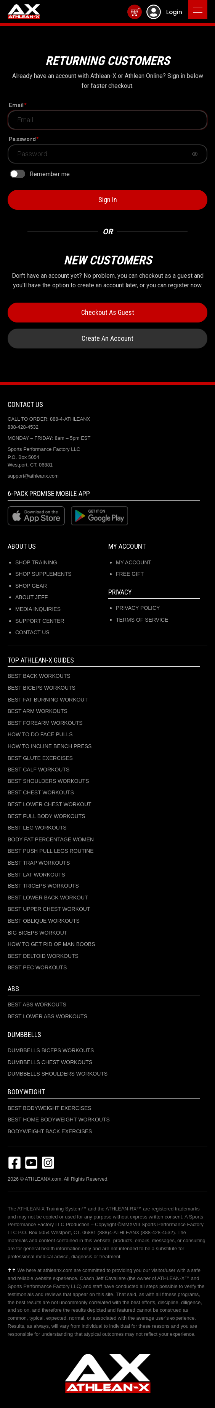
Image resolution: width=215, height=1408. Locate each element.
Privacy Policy (138, 608)
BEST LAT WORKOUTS (36, 875)
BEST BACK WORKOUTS (39, 676)
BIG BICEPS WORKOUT (37, 933)
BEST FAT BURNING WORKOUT (48, 700)
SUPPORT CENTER (39, 621)
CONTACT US (32, 632)
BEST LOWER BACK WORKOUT (48, 897)
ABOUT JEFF (31, 597)
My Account (133, 562)
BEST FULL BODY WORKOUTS (46, 816)
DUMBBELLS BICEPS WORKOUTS (51, 1050)
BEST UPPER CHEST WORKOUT (49, 909)
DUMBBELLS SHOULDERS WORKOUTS (58, 1074)
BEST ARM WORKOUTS (37, 711)
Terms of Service (142, 620)
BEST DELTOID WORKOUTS (43, 956)
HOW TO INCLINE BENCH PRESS (49, 746)
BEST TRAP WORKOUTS (39, 863)
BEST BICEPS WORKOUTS (41, 688)
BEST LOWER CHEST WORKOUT (49, 804)
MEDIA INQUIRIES (38, 609)
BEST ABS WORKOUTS (37, 1004)
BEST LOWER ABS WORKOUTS (47, 1016)
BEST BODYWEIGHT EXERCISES (49, 1108)
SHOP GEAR (31, 586)
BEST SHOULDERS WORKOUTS (48, 781)
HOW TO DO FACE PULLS (40, 734)
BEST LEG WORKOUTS (37, 828)
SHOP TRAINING (36, 562)
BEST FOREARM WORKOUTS (45, 723)
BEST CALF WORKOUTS (38, 769)
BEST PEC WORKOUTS (37, 967)
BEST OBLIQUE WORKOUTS (44, 921)
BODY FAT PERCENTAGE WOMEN (51, 839)
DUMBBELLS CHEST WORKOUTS (50, 1062)
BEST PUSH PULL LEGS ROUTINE (51, 851)
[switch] (17, 174)
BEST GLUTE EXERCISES (40, 758)
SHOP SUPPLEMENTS (43, 574)
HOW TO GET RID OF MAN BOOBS (51, 944)
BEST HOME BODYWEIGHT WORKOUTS (59, 1119)
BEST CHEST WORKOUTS (41, 792)
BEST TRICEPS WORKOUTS (43, 886)
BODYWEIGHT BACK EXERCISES (50, 1131)
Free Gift (130, 574)
